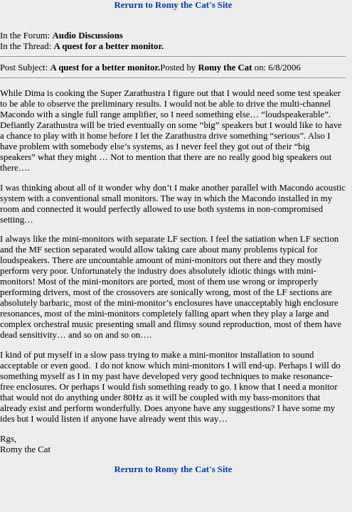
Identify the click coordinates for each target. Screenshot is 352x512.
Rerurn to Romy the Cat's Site (173, 5)
